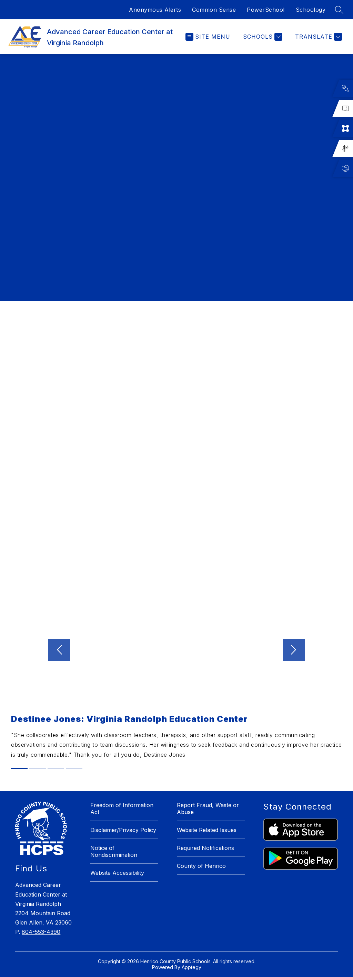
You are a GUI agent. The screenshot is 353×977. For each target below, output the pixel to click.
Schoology (311, 9)
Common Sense (214, 9)
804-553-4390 (41, 931)
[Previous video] (59, 650)
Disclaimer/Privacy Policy (123, 829)
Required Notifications (205, 847)
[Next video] (294, 650)
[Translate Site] (317, 36)
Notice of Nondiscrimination (113, 851)
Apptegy (191, 967)
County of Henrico (201, 865)
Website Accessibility (117, 872)
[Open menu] (207, 36)
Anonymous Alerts (155, 9)
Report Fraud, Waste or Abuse (208, 808)
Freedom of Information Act (121, 808)
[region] (176, 170)
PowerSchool (266, 9)
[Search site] (339, 10)
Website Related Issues (206, 829)
